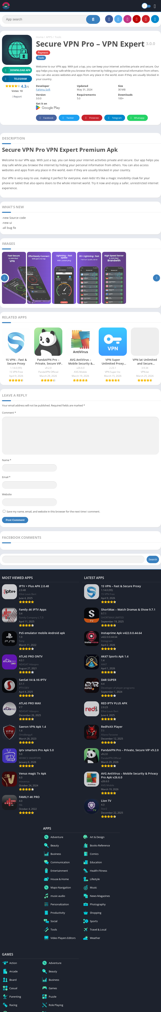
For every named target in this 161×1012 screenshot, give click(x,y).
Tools (58, 37)
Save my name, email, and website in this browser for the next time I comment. (53, 511)
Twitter (67, 118)
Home (39, 37)
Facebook (45, 118)
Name (6, 460)
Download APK (16, 70)
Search (153, 559)
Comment (9, 412)
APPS (49, 37)
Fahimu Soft (43, 89)
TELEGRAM (14, 78)
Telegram (114, 118)
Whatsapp (136, 118)
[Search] (51, 19)
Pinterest (91, 118)
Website (7, 494)
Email (6, 477)
